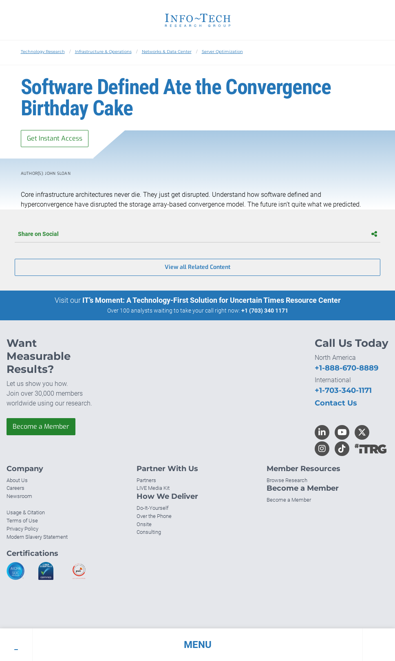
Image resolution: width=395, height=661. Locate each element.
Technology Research (43, 51)
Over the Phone (154, 516)
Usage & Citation (26, 512)
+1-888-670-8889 (346, 368)
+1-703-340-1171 (343, 390)
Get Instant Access (54, 138)
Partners (146, 480)
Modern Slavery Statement (37, 537)
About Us (17, 480)
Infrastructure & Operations (103, 51)
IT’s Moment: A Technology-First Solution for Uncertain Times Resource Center (211, 300)
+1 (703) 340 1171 (264, 310)
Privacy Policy (22, 529)
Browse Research (287, 480)
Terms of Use (22, 521)
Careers (15, 488)
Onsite (144, 524)
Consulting (149, 532)
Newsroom (19, 496)
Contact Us (336, 403)
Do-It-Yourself (152, 508)
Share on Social (197, 234)
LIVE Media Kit (153, 488)
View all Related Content (197, 267)
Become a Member (41, 426)
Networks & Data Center (167, 51)
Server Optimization (222, 51)
